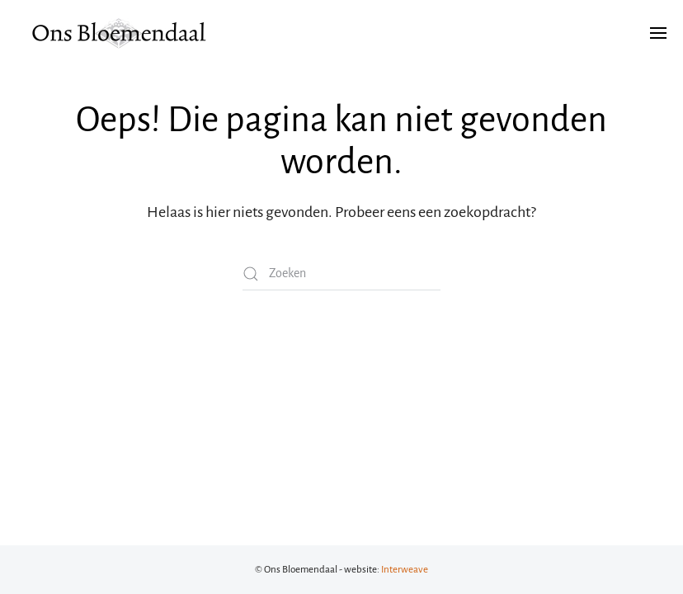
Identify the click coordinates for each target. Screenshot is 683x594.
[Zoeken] (341, 273)
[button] (658, 33)
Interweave (404, 569)
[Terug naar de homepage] (119, 33)
